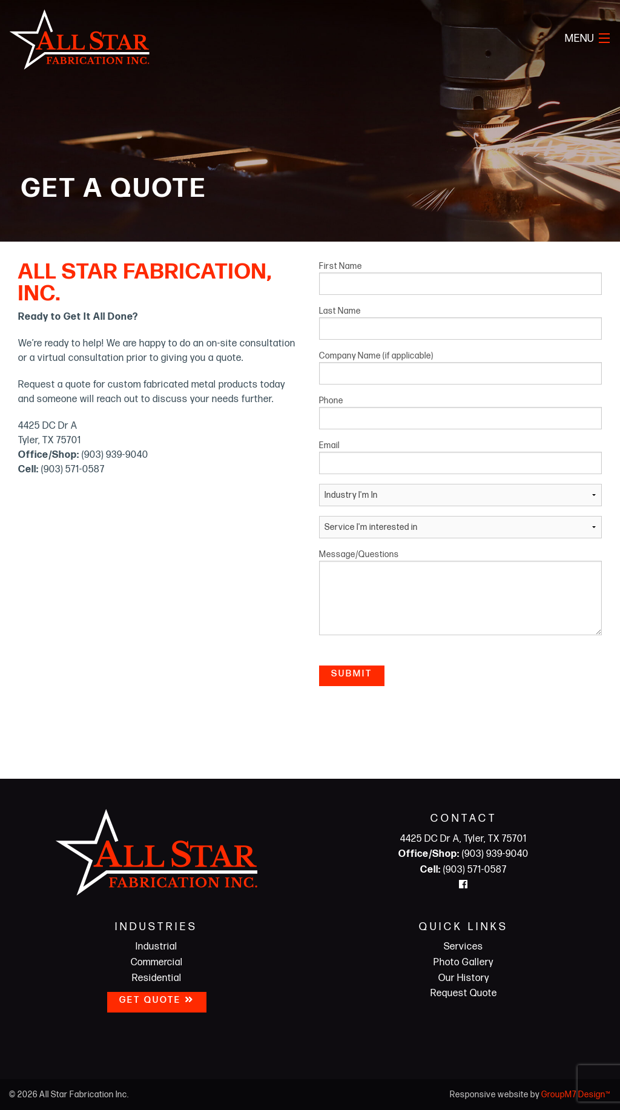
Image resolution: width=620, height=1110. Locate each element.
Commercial (157, 962)
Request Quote (463, 993)
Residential (157, 978)
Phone (460, 412)
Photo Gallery (463, 962)
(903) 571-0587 (463, 870)
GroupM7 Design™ (576, 1094)
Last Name (460, 323)
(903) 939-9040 (463, 854)
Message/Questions (460, 592)
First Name (460, 278)
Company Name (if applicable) (460, 368)
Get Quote (156, 1000)
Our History (463, 978)
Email (460, 457)
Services (463, 947)
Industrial (156, 947)
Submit (351, 674)
